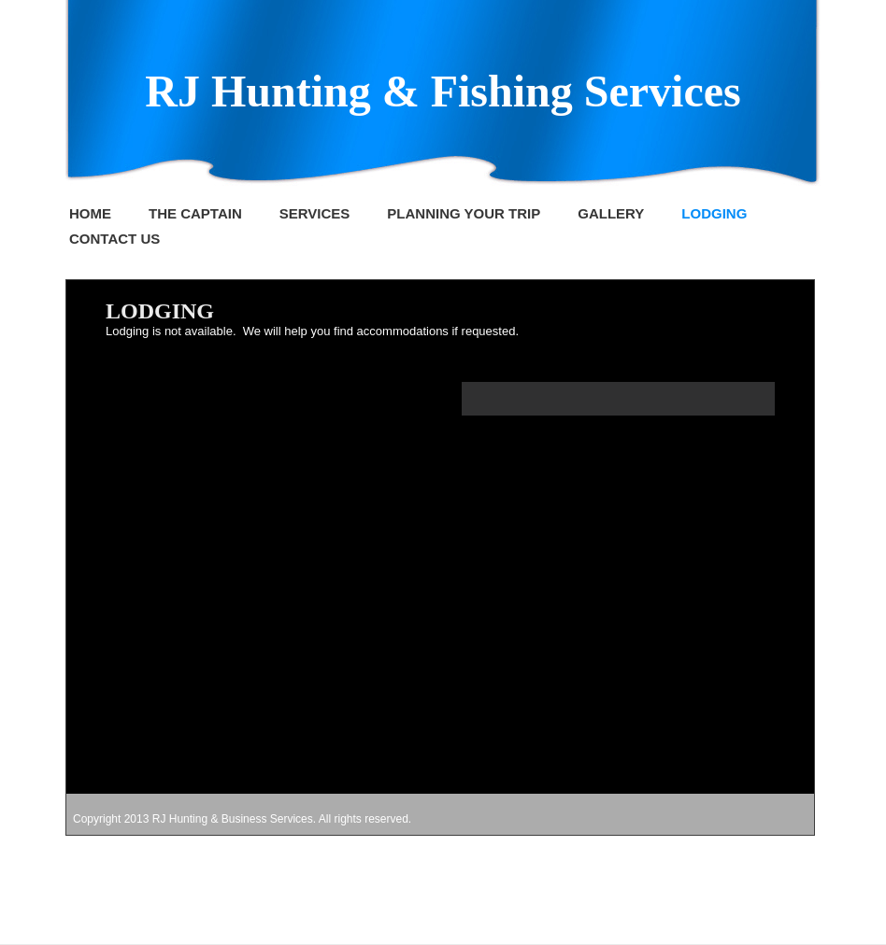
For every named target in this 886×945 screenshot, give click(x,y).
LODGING (714, 213)
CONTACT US (114, 239)
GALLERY (611, 213)
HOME (90, 213)
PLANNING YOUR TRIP (463, 213)
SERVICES (314, 213)
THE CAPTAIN (195, 213)
